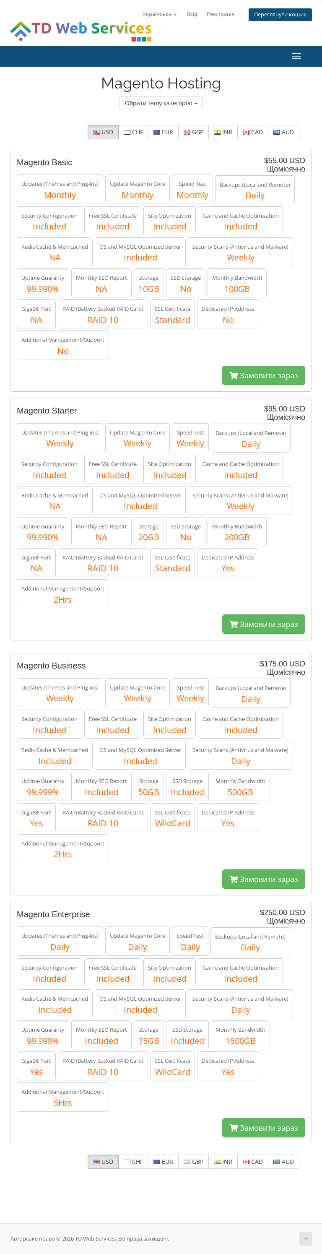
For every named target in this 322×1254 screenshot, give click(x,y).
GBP (193, 132)
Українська (160, 14)
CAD (253, 132)
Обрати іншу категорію (161, 103)
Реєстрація (220, 14)
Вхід (192, 14)
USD (103, 132)
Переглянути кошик (280, 14)
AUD (283, 132)
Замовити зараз (263, 375)
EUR (163, 132)
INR (223, 132)
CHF (133, 132)
